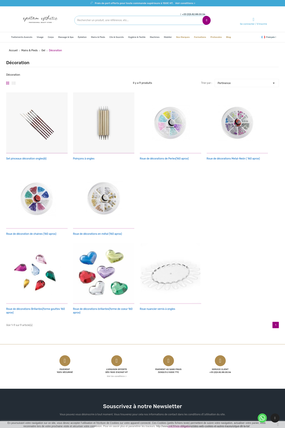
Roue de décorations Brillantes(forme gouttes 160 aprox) (23, 201)
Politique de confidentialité (161, 371)
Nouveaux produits (111, 359)
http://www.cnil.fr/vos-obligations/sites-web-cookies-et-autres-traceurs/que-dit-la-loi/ (203, 426)
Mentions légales (155, 359)
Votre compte (200, 345)
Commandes (198, 359)
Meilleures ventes (110, 365)
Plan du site (152, 390)
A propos (150, 365)
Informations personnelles (206, 352)
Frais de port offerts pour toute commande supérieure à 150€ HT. (145, 3)
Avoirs (194, 365)
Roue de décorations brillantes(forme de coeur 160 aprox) (70, 201)
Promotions (106, 352)
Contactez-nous (154, 384)
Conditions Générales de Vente (163, 352)
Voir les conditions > (117, 268)
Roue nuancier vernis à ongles (116, 197)
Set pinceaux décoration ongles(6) (26, 138)
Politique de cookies (157, 378)
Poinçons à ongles (63, 138)
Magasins (150, 397)
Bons (194, 378)
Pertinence (247, 82)
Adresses (196, 371)
